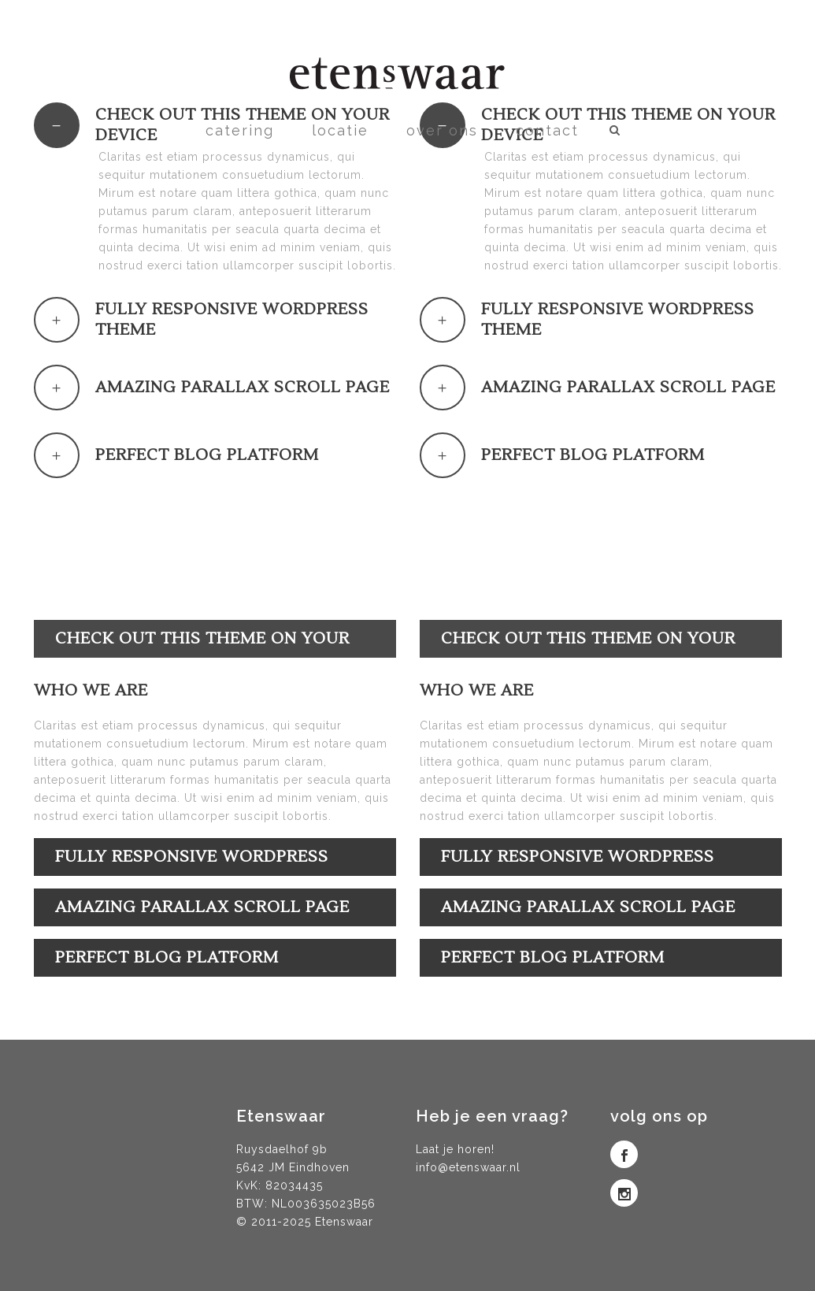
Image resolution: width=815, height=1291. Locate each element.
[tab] (215, 320)
